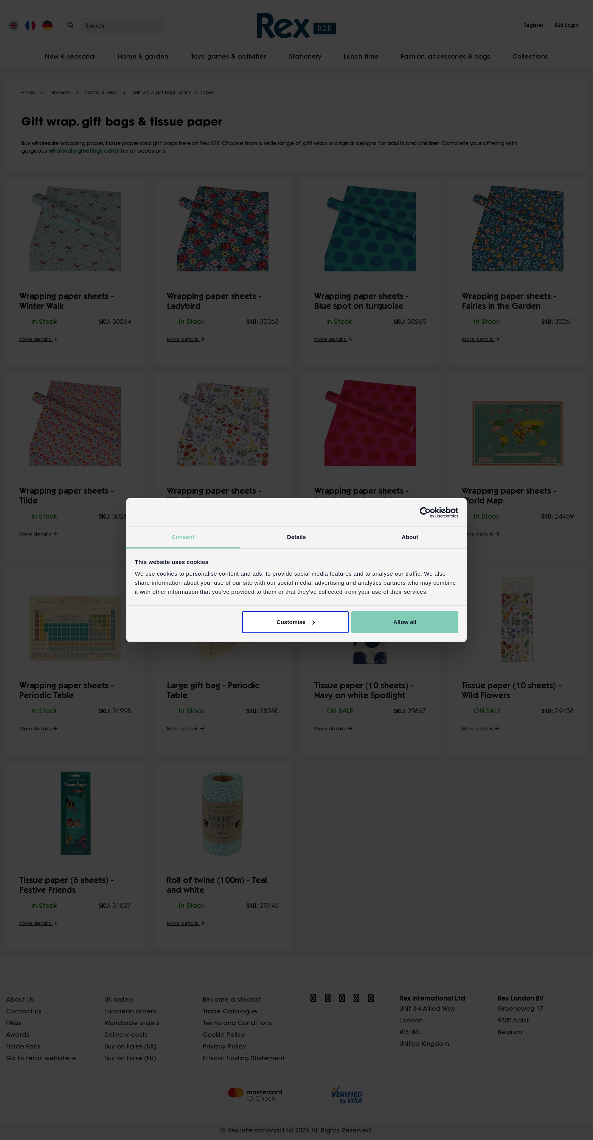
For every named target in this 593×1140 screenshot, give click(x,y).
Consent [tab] (183, 537)
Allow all (404, 622)
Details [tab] (296, 537)
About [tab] (410, 537)
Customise (295, 622)
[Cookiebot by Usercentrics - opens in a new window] (425, 512)
